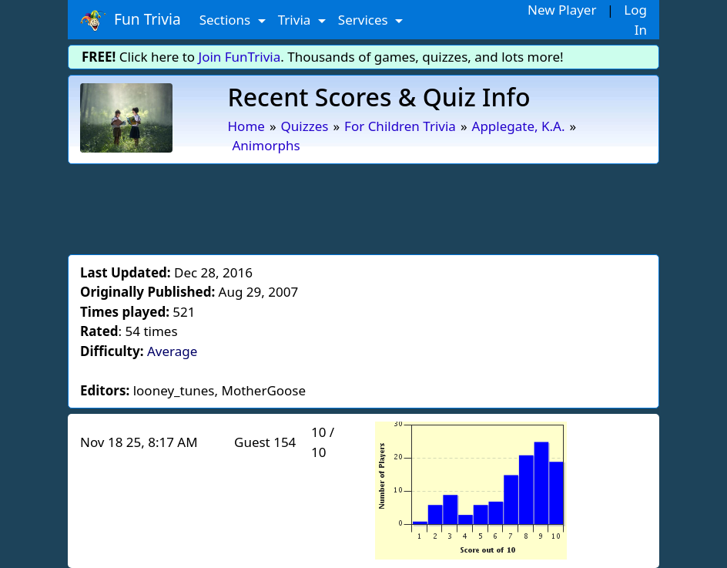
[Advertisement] (363, 206)
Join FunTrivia (240, 57)
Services (364, 20)
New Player (562, 9)
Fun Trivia (130, 20)
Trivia (296, 20)
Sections (226, 20)
